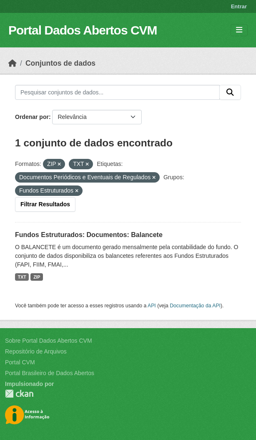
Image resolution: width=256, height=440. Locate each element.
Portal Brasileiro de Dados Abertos (49, 373)
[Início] (12, 63)
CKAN (19, 393)
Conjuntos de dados (60, 63)
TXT (22, 276)
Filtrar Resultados (45, 204)
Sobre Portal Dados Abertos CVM (48, 340)
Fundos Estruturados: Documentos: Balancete (89, 234)
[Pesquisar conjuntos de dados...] (117, 92)
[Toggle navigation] (239, 30)
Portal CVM (20, 362)
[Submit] (230, 92)
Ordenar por (32, 117)
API (152, 306)
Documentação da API (195, 306)
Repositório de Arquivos (36, 351)
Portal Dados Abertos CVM (82, 30)
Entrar (239, 6)
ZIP (36, 276)
